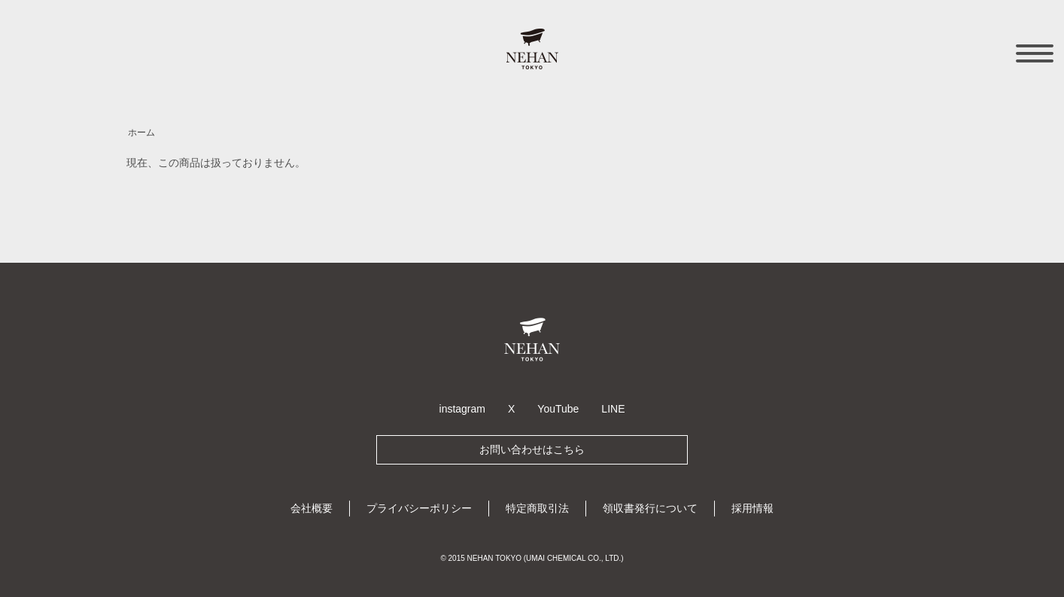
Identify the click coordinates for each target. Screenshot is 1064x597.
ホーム (141, 132)
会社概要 (311, 508)
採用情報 (752, 508)
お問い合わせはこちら (532, 449)
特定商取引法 (537, 508)
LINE (613, 409)
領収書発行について (650, 508)
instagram (462, 409)
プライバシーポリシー (419, 508)
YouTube (558, 409)
